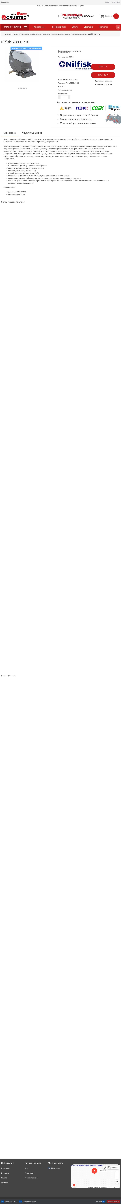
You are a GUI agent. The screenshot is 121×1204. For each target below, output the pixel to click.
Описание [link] (10, 133)
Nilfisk (71, 57)
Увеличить (23, 88)
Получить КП (103, 75)
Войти (107, 2)
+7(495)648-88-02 (85, 16)
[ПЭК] (81, 108)
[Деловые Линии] (65, 108)
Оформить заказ (113, 1201)
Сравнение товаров (29, 1201)
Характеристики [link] (32, 132)
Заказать (103, 67)
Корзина (109, 16)
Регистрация (115, 2)
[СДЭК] (98, 108)
